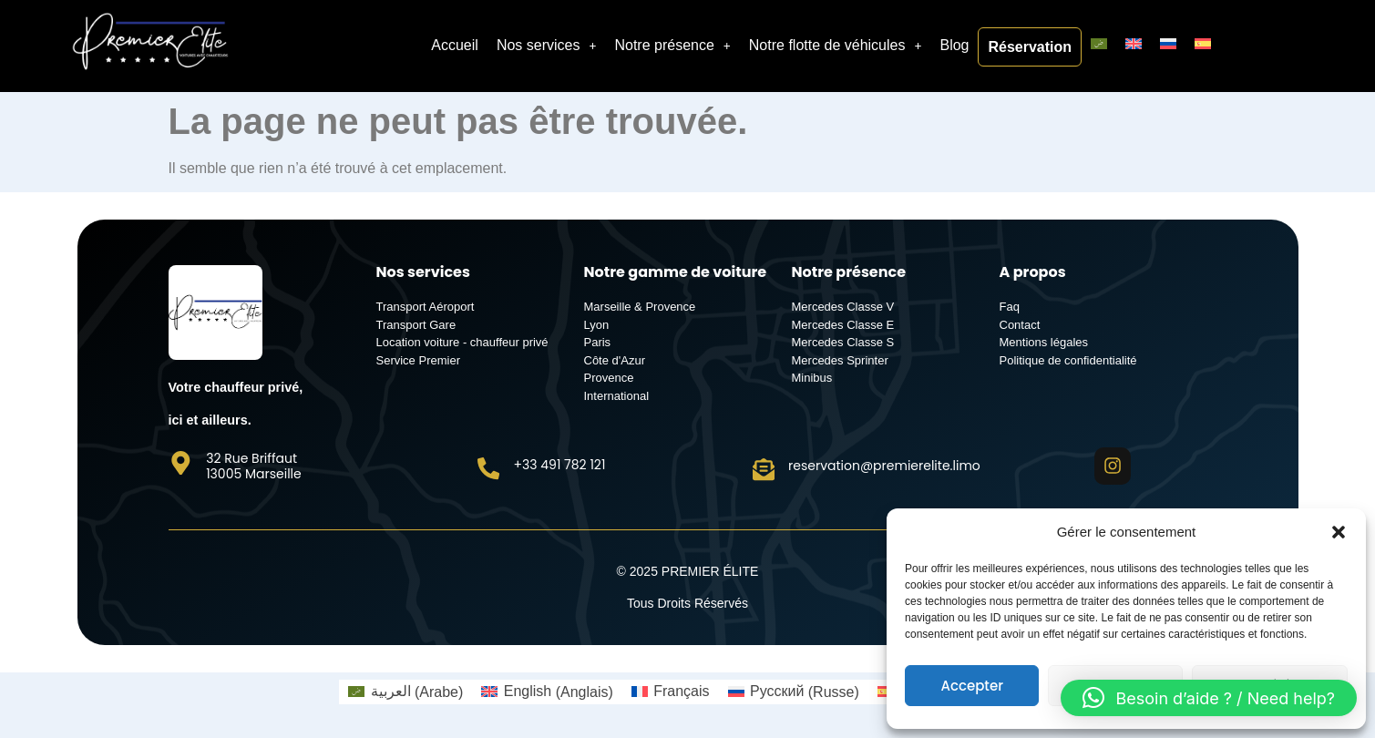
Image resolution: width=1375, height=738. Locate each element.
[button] (1338, 532)
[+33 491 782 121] (489, 467)
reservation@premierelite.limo (886, 465)
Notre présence (672, 45)
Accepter (971, 685)
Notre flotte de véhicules (835, 45)
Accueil (454, 45)
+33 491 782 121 (561, 464)
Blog (954, 45)
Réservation (1030, 46)
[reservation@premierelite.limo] (764, 468)
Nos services (547, 45)
